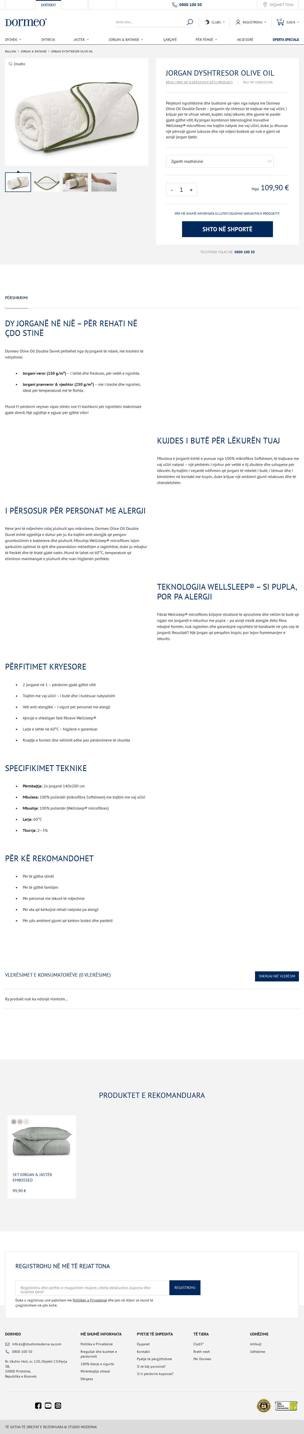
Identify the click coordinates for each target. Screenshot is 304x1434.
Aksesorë (245, 39)
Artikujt (256, 1344)
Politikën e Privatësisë (90, 1300)
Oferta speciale (286, 39)
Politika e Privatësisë (97, 1344)
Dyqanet (143, 1344)
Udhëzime (257, 1351)
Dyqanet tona (282, 5)
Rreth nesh (201, 1351)
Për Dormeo (202, 1359)
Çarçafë (170, 39)
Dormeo (13, 1333)
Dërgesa (87, 1379)
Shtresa (48, 39)
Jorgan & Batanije (33, 51)
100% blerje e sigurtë (97, 1364)
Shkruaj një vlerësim (277, 976)
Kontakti (143, 1351)
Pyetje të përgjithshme (154, 1359)
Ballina (10, 51)
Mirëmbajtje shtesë (95, 1371)
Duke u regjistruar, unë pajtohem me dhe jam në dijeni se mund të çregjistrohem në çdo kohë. (84, 1303)
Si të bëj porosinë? (151, 1366)
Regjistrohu (184, 1287)
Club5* (198, 1344)
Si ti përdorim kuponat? (155, 1374)
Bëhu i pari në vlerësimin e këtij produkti (199, 82)
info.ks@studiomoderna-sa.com (36, 1344)
